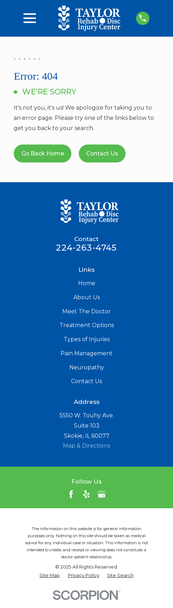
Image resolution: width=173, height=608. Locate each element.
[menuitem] (49, 575)
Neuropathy (86, 367)
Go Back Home (42, 153)
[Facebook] (71, 494)
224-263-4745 (86, 247)
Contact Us (102, 153)
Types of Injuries (87, 339)
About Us (86, 297)
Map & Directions (86, 445)
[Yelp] (86, 494)
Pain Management (86, 353)
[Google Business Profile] (101, 494)
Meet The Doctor (86, 311)
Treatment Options (86, 325)
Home (86, 283)
